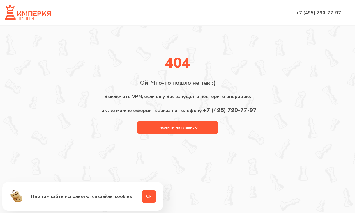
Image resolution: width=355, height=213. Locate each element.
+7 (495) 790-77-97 (318, 13)
